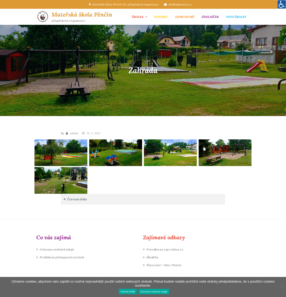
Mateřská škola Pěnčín (82, 14)
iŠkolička (152, 257)
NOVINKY (161, 17)
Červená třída (77, 199)
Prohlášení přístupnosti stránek (62, 257)
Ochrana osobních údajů (57, 249)
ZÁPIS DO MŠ (184, 17)
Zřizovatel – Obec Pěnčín (163, 265)
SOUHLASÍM (128, 291)
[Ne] (281, 287)
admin (74, 133)
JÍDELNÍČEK (210, 17)
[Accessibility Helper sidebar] (281, 4)
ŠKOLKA (138, 17)
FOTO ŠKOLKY (236, 17)
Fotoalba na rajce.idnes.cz (164, 249)
